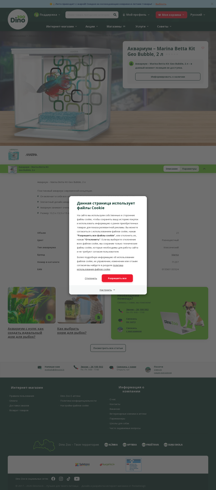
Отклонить (91, 278)
